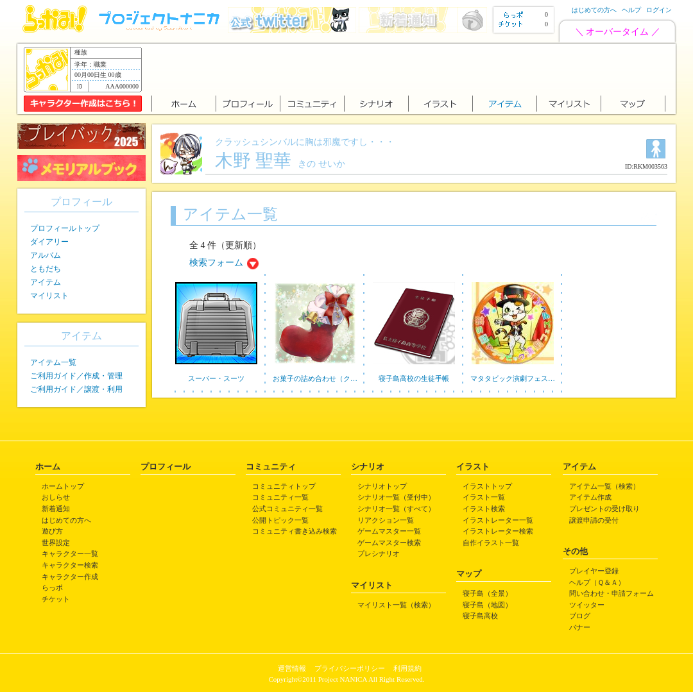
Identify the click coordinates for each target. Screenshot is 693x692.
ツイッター (586, 605)
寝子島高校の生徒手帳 (414, 378)
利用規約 (407, 668)
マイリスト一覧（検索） (396, 605)
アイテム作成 (590, 497)
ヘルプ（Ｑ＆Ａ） (597, 582)
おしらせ (56, 497)
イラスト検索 (484, 508)
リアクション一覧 (385, 520)
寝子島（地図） (487, 605)
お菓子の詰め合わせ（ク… (315, 378)
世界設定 (56, 542)
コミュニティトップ (284, 486)
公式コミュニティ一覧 (287, 508)
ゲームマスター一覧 (389, 531)
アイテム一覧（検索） (604, 486)
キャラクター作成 (70, 576)
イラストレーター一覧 (498, 520)
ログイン (659, 9)
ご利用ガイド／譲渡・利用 (76, 389)
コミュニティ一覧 (280, 497)
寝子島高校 (480, 616)
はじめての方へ (594, 9)
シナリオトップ (382, 486)
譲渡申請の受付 (594, 520)
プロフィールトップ (64, 228)
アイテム (45, 282)
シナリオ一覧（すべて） (396, 508)
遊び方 (52, 531)
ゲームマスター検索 (389, 542)
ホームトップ (63, 486)
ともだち (45, 268)
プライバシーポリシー (349, 668)
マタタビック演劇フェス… (512, 378)
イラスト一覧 (484, 497)
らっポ (52, 587)
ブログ (579, 616)
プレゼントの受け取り (604, 508)
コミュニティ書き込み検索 (294, 531)
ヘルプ (631, 9)
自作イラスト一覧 (491, 542)
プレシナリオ (378, 553)
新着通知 (56, 508)
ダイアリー (49, 241)
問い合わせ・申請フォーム (611, 593)
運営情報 (292, 668)
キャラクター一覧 (70, 553)
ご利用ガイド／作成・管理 (76, 375)
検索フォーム (216, 262)
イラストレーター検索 (498, 531)
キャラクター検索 (70, 565)
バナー (579, 627)
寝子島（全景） (487, 593)
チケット (56, 599)
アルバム (45, 255)
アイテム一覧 (53, 362)
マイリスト (49, 295)
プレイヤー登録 (594, 571)
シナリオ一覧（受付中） (396, 497)
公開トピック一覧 (280, 520)
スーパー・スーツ (216, 378)
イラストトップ (487, 486)
